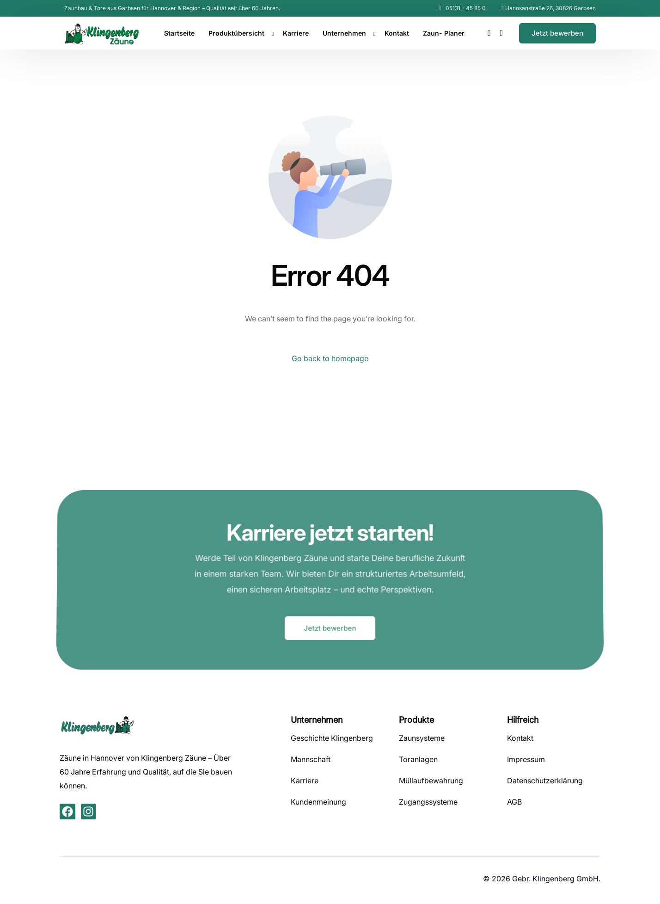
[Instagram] (501, 32)
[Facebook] (489, 32)
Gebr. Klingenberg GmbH (555, 878)
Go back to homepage (330, 358)
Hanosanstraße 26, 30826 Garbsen (550, 8)
